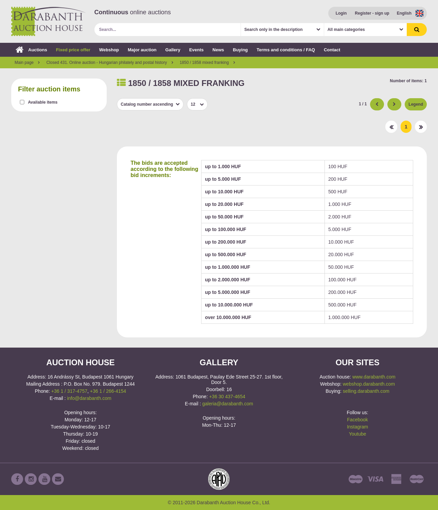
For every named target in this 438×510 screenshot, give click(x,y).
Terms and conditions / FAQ (286, 49)
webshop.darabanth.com (369, 384)
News (218, 49)
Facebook (357, 419)
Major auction (142, 49)
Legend (415, 104)
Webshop (109, 49)
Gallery (172, 49)
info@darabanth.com (89, 398)
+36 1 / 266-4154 (108, 391)
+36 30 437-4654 (227, 396)
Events (196, 49)
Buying (240, 49)
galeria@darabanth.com (227, 403)
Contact (332, 49)
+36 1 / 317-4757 (69, 391)
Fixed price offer (73, 49)
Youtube (357, 434)
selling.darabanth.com (366, 391)
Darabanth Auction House (48, 21)
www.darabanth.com (374, 377)
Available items (42, 102)
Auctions (31, 49)
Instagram (357, 426)
